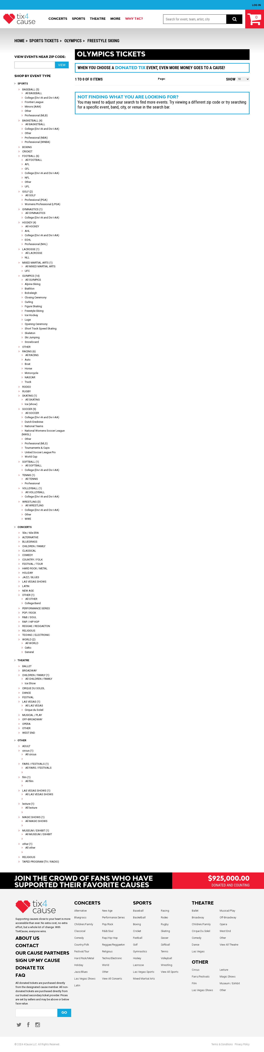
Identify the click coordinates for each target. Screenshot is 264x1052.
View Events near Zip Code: (40, 56)
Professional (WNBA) (37, 142)
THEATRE (203, 903)
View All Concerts (112, 978)
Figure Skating (33, 306)
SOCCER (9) (29, 409)
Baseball (138, 910)
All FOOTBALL (33, 159)
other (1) (27, 843)
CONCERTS (87, 903)
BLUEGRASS (29, 541)
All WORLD (31, 643)
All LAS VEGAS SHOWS (39, 794)
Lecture (224, 969)
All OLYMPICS (33, 279)
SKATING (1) (29, 395)
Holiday (78, 965)
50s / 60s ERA (30, 532)
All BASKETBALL (35, 124)
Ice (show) (31, 404)
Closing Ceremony (35, 297)
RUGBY (26, 391)
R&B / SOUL (29, 617)
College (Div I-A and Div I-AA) (42, 97)
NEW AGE (28, 590)
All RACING (32, 355)
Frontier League (34, 102)
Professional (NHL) (36, 244)
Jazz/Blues (81, 971)
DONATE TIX (29, 968)
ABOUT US (27, 938)
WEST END (28, 732)
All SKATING (32, 399)
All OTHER (31, 598)
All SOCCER (32, 412)
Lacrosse (138, 965)
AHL (27, 230)
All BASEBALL (33, 93)
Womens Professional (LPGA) (42, 204)
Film (194, 983)
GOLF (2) (27, 191)
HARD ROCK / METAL (34, 568)
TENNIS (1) (28, 475)
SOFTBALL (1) (30, 461)
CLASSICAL (29, 550)
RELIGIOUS (28, 630)
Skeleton (30, 333)
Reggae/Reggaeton (113, 944)
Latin (77, 985)
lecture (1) (28, 803)
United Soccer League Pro (40, 452)
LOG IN (256, 5)
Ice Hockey (31, 315)
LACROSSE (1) (30, 249)
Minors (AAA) (33, 106)
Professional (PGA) (36, 199)
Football (137, 937)
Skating (165, 931)
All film (29, 781)
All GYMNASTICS (35, 213)
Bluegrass (80, 917)
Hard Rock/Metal (84, 958)
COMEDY (27, 555)
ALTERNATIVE (30, 537)
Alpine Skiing (32, 284)
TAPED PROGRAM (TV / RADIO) (40, 861)
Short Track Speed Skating (41, 328)
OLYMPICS (73, 40)
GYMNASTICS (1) (32, 209)
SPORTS (142, 903)
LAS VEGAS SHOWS (34, 581)
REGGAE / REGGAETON (36, 626)
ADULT (26, 746)
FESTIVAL (28, 697)
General (29, 652)
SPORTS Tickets (44, 40)
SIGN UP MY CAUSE (37, 961)
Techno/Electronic (112, 958)
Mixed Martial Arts (144, 978)
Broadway (198, 917)
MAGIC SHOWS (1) (33, 817)
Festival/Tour (81, 951)
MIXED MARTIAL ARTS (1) (37, 262)
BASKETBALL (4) (32, 120)
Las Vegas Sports (143, 971)
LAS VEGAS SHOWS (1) (36, 790)
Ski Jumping (32, 337)
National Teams (34, 426)
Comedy (79, 937)
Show (230, 79)
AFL (27, 164)
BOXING (27, 147)
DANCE (26, 692)
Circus (195, 969)
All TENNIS (31, 478)
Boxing (137, 924)
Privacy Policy (242, 1044)
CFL (27, 168)
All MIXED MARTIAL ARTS (40, 266)
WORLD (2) (28, 639)
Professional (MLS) (36, 443)
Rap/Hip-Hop (110, 937)
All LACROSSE (33, 253)
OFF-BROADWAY (32, 719)
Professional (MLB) (36, 115)
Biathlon (29, 288)
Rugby (165, 924)
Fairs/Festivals (201, 976)
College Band (33, 603)
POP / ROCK (29, 612)
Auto (28, 359)
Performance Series (113, 917)
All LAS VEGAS (34, 705)
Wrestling (166, 965)
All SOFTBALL (33, 465)
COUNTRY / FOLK (32, 559)
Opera (223, 924)
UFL (27, 186)
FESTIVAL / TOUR (32, 563)
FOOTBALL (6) (30, 156)
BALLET (27, 666)
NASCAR (30, 377)
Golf (135, 944)
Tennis (164, 951)
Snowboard (32, 341)
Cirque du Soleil (34, 709)
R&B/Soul (107, 931)
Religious (107, 951)
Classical (79, 931)
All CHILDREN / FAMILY (38, 678)
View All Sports (169, 971)
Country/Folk (81, 944)
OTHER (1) (28, 595)
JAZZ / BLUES (30, 577)
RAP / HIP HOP (30, 621)
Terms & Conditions (222, 1044)
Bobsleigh (31, 292)
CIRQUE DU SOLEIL (33, 688)
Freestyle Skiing (103, 40)
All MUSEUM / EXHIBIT (38, 834)
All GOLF (30, 195)
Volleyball (166, 958)
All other (30, 847)
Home (19, 40)
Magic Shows (228, 976)
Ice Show (30, 683)
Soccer (165, 937)
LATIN (25, 586)
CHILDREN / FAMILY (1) (35, 675)
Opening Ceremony (36, 324)
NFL (27, 177)
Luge (28, 319)
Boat (27, 363)
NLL (27, 257)
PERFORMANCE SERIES (36, 608)
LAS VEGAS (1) (31, 701)
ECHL (28, 239)
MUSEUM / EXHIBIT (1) (35, 830)
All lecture (31, 807)
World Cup (31, 456)
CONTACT (27, 946)
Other (28, 110)
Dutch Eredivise (34, 421)
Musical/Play (227, 910)
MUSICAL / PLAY (32, 715)
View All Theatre (229, 944)
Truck (28, 381)
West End (225, 931)
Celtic (28, 647)
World (105, 965)
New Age (107, 910)
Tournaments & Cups (37, 447)
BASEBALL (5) (30, 89)
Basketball (139, 917)
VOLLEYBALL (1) (32, 488)
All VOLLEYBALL (35, 492)
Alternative (80, 910)
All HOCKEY (32, 226)
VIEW (61, 65)
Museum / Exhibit (230, 983)
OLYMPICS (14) (31, 275)
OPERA (26, 723)
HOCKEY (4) (29, 222)
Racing (165, 910)
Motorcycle (31, 373)
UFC (27, 270)
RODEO (26, 386)
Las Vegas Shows (84, 978)
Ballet (195, 910)
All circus (30, 754)
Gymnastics (140, 951)
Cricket (137, 931)
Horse (28, 368)
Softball (165, 944)
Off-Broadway (228, 917)
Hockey (137, 958)
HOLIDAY (27, 572)
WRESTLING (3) (31, 501)
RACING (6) (29, 351)
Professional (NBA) (36, 137)
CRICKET (27, 151)
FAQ (20, 976)
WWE (28, 518)
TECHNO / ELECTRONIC (36, 634)
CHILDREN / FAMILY (33, 546)
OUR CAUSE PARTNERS (42, 953)
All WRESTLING (34, 505)
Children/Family (83, 924)
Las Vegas (198, 951)
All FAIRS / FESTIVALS (38, 767)
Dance (195, 944)
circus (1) (27, 750)
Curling (29, 302)
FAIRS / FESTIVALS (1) (35, 763)
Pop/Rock (107, 924)
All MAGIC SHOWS (36, 821)
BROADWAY (29, 670)
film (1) (26, 777)
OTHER (26, 346)
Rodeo (164, 917)
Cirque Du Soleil (201, 931)
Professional (32, 483)
